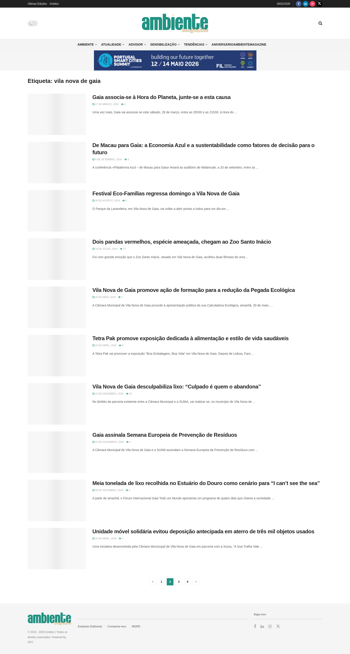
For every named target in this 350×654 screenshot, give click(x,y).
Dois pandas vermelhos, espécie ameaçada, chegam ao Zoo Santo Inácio (181, 242)
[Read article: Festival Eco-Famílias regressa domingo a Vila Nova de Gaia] (57, 211)
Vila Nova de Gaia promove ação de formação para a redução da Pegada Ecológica (193, 290)
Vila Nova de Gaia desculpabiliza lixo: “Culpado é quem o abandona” (176, 387)
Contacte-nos (117, 626)
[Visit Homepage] (175, 23)
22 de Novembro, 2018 (108, 442)
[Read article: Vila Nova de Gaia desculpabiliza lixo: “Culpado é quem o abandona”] (57, 404)
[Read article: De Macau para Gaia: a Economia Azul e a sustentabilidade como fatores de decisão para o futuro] (57, 162)
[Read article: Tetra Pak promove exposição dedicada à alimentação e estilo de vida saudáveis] (57, 355)
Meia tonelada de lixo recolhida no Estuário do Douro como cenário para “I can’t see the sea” (206, 483)
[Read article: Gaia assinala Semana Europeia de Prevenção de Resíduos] (57, 452)
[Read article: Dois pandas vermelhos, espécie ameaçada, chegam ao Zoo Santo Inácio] (57, 259)
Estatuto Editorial (90, 626)
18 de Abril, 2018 (104, 538)
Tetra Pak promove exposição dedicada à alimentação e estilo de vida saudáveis (190, 338)
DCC (30, 642)
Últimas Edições (37, 3)
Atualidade (111, 44)
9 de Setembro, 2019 (107, 159)
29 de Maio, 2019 (104, 297)
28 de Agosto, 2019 (106, 200)
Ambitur (54, 3)
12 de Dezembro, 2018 (107, 393)
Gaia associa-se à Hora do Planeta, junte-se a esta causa (161, 97)
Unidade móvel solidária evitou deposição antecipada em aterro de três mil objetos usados (203, 531)
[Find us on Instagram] (312, 4)
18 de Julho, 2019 (104, 248)
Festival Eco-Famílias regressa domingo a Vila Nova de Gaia (166, 193)
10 (129, 393)
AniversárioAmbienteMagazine (239, 44)
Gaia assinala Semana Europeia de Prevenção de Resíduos (164, 435)
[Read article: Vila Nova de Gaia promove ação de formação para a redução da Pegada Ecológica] (57, 307)
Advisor (136, 44)
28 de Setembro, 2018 (107, 490)
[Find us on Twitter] (319, 4)
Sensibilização (163, 44)
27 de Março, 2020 (105, 104)
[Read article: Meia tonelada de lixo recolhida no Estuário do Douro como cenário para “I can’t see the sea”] (57, 500)
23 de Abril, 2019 (104, 345)
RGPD (136, 626)
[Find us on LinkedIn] (305, 4)
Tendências (194, 44)
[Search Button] (320, 23)
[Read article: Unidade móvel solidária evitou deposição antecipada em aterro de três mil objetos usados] (57, 549)
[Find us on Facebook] (299, 4)
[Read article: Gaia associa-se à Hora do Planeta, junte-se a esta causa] (57, 114)
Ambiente (85, 44)
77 (123, 248)
